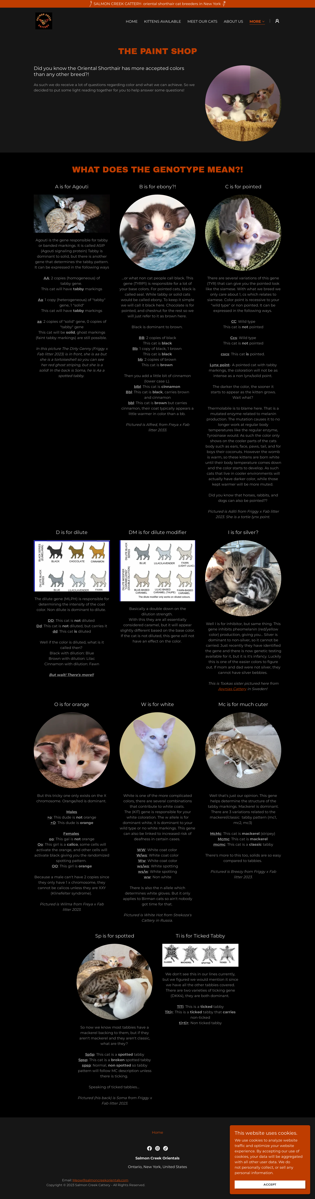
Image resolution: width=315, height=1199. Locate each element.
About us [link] (233, 21)
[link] (44, 20)
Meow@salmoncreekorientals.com (100, 1180)
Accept (270, 1187)
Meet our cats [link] (202, 21)
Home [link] (132, 21)
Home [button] (157, 1132)
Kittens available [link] (162, 21)
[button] (257, 22)
